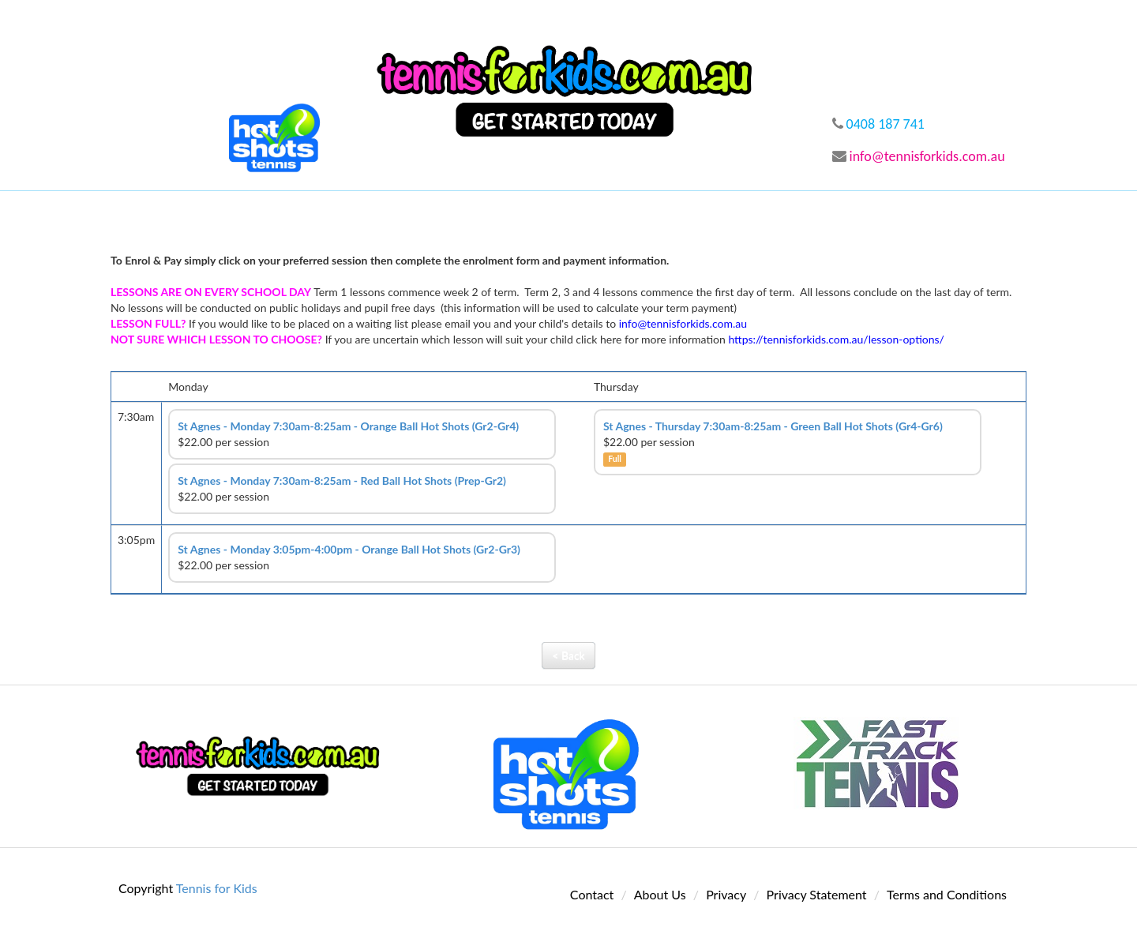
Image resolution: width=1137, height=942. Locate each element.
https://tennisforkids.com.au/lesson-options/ (836, 339)
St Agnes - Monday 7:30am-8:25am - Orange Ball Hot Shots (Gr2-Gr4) (348, 426)
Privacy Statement (817, 894)
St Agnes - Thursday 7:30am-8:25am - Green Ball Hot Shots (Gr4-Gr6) (773, 426)
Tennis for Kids (216, 887)
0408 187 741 (878, 124)
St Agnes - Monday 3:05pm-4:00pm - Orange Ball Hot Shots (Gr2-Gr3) (349, 549)
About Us (660, 894)
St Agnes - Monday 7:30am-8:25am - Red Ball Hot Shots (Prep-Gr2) (342, 480)
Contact (592, 894)
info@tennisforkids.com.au (918, 156)
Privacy (726, 894)
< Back (568, 655)
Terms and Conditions (947, 894)
